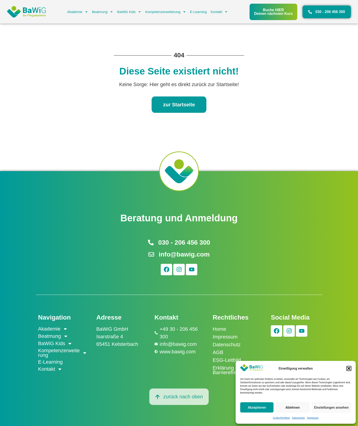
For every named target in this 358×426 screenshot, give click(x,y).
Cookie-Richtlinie (281, 418)
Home (219, 329)
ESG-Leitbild (227, 360)
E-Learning (198, 12)
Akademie (77, 12)
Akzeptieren (257, 407)
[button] (349, 368)
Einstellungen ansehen (331, 407)
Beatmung (102, 12)
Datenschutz (298, 418)
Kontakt (219, 12)
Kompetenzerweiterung (165, 12)
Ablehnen (292, 407)
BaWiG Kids (129, 12)
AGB (218, 352)
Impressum (313, 418)
